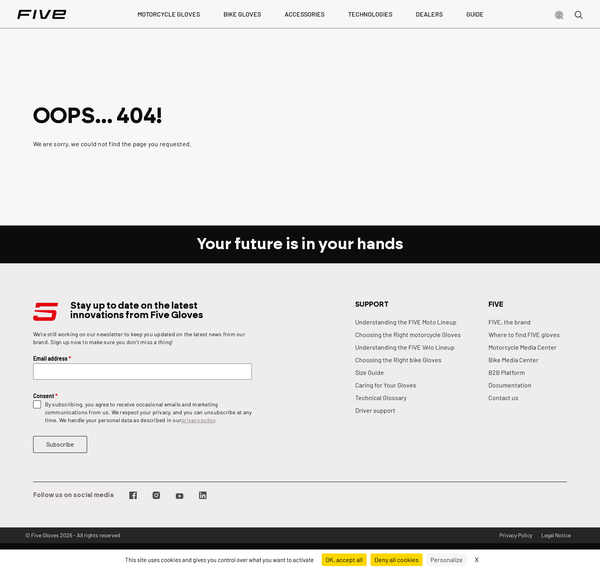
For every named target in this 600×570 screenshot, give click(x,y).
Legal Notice (556, 535)
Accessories (304, 14)
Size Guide (369, 372)
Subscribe (60, 444)
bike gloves (242, 14)
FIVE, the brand (509, 322)
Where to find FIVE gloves (524, 334)
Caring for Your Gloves (385, 385)
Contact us (503, 397)
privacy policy (198, 420)
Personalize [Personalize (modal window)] (446, 559)
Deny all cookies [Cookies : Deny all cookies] (397, 559)
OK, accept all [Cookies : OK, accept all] (344, 559)
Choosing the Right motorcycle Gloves (408, 334)
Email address (52, 358)
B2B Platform (506, 372)
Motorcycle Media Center (522, 347)
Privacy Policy (515, 535)
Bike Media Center (513, 359)
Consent (45, 396)
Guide (475, 14)
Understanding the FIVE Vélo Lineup (405, 347)
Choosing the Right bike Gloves (398, 359)
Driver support (375, 410)
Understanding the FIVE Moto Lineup (406, 322)
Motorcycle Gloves (169, 14)
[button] (559, 14)
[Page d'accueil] (41, 14)
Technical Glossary (380, 397)
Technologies (370, 14)
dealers (429, 14)
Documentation (509, 385)
